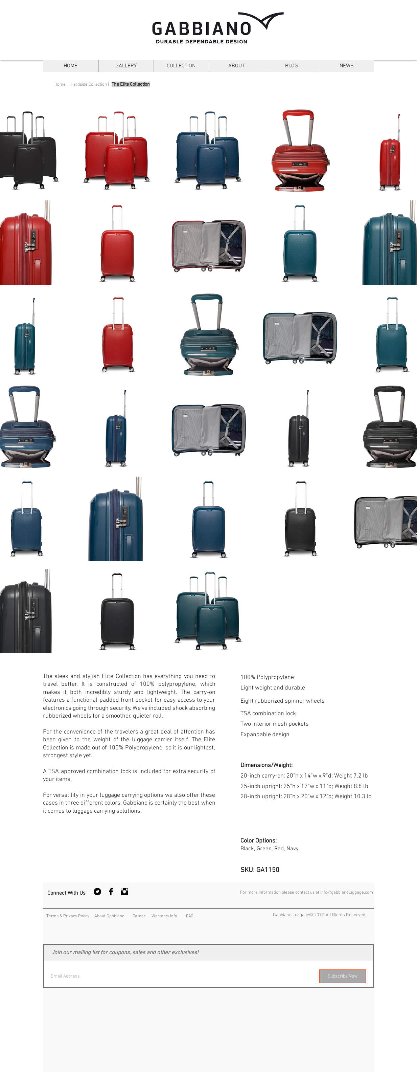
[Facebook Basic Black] (111, 891)
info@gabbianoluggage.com (346, 892)
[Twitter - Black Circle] (97, 891)
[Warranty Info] (164, 916)
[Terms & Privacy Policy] (67, 916)
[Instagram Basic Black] (124, 891)
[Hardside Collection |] (90, 84)
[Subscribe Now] (342, 976)
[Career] (139, 916)
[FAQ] (190, 916)
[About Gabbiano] (109, 916)
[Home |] (61, 85)
